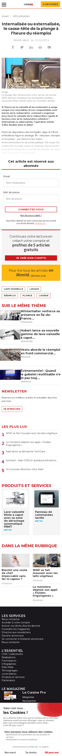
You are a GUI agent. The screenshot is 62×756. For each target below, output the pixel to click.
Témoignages (10, 670)
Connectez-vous (31, 209)
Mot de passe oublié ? (30, 215)
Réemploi (10, 295)
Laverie (44, 295)
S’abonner (50, 4)
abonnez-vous (38, 275)
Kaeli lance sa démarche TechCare (25, 451)
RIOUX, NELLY (21, 40)
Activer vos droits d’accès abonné (21, 625)
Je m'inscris (12, 408)
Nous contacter (11, 619)
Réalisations (8, 657)
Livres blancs (9, 673)
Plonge (27, 295)
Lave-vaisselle (13, 289)
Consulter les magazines (16, 629)
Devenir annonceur (13, 635)
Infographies (9, 663)
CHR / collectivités (21, 16)
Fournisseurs (9, 660)
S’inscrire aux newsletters (16, 632)
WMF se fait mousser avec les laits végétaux (31, 433)
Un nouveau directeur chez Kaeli (24, 469)
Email (6, 176)
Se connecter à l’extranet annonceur (22, 638)
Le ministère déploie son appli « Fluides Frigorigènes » (28, 444)
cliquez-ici (40, 223)
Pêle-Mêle (8, 667)
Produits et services (13, 677)
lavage (34, 289)
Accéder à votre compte (16, 622)
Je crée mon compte (31, 257)
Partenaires (8, 680)
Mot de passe (11, 192)
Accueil (5, 16)
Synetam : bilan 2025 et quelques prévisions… (32, 460)
